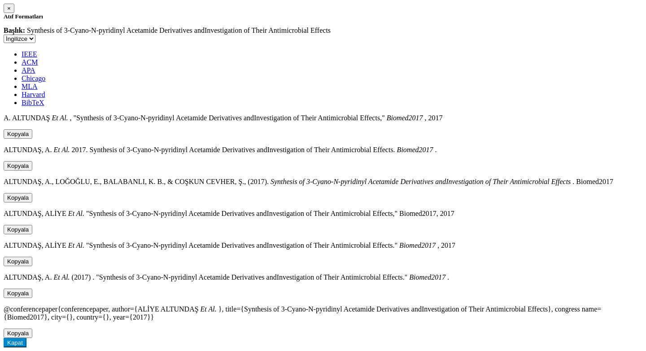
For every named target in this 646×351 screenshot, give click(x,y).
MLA (30, 86)
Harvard (33, 94)
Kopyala (18, 134)
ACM (30, 62)
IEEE (29, 54)
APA (28, 70)
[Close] (9, 8)
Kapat (15, 342)
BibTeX (33, 102)
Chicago (33, 78)
